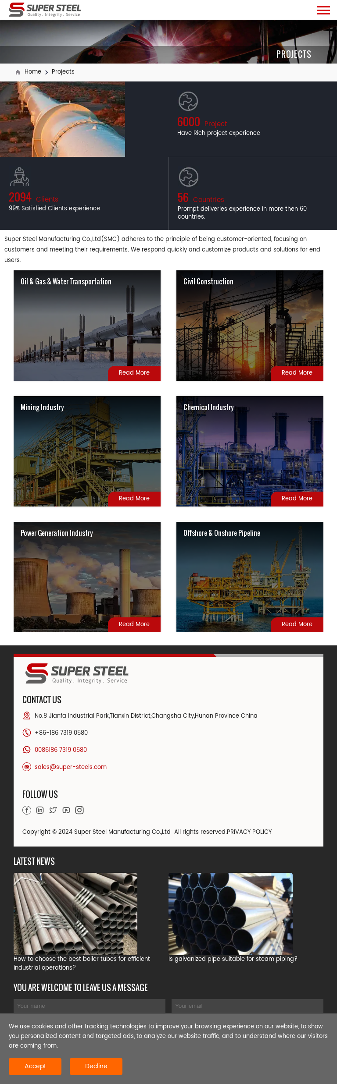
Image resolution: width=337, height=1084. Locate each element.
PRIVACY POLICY (249, 832)
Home (33, 72)
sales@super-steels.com (71, 767)
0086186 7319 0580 (61, 750)
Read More (134, 373)
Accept (35, 1066)
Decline (96, 1066)
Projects (63, 72)
